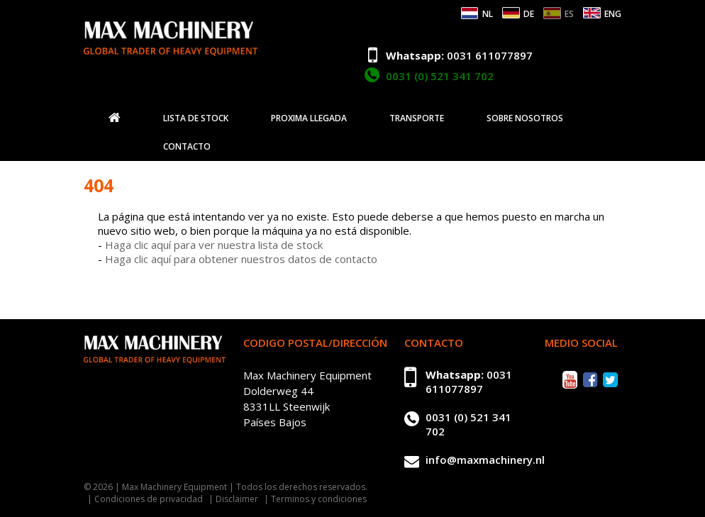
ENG (612, 14)
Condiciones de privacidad (148, 499)
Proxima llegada (309, 118)
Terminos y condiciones (319, 499)
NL (487, 14)
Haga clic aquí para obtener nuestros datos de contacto (241, 259)
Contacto (187, 147)
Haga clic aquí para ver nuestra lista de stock (214, 245)
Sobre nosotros (525, 118)
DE (528, 14)
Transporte (416, 118)
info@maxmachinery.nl (485, 459)
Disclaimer (237, 499)
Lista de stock (195, 118)
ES (569, 14)
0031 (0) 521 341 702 (440, 76)
